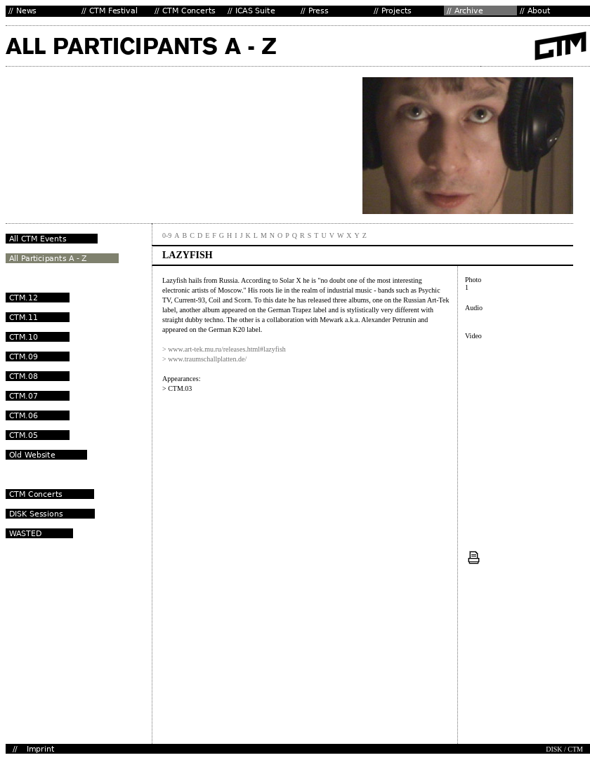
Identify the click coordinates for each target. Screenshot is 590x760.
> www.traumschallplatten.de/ (204, 359)
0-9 (166, 235)
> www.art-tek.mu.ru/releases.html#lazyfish (224, 349)
